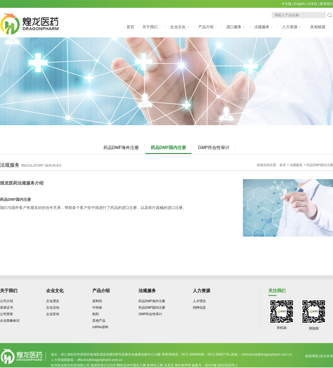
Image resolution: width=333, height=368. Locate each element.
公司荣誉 (6, 314)
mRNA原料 (100, 327)
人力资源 (292, 27)
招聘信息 (199, 307)
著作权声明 (183, 365)
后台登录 (326, 356)
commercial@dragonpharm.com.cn (266, 354)
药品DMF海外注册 (121, 147)
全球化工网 (155, 365)
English (299, 4)
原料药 (97, 301)
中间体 (97, 307)
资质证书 (6, 307)
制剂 (95, 314)
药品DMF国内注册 (168, 147)
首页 (130, 27)
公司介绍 (6, 301)
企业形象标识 (10, 320)
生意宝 (169, 365)
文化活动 (52, 307)
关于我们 (152, 27)
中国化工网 (138, 365)
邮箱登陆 (311, 356)
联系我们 (326, 4)
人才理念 (199, 301)
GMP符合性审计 (214, 147)
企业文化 (180, 27)
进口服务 (236, 27)
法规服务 (264, 27)
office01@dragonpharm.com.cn (99, 360)
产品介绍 (208, 27)
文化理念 (52, 301)
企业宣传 (52, 314)
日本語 (312, 4)
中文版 (286, 4)
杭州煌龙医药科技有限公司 (70, 365)
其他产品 (98, 320)
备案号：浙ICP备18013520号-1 (214, 365)
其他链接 (317, 27)
